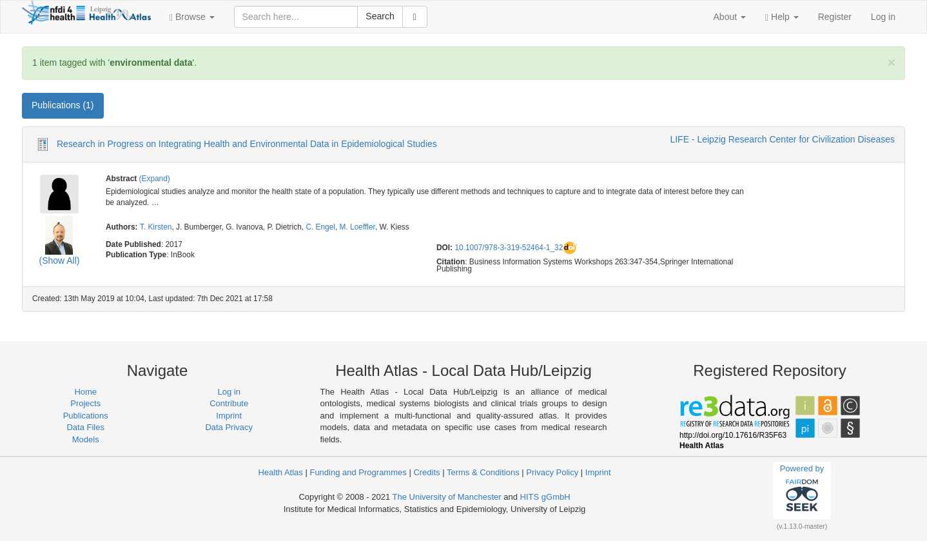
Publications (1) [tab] (63, 105)
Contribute (229, 403)
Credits (426, 472)
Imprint (229, 415)
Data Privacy (229, 427)
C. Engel (320, 226)
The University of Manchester (447, 497)
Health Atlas (280, 472)
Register (835, 17)
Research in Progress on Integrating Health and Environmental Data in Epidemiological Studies (247, 144)
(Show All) (59, 260)
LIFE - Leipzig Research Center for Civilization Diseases (782, 139)
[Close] (891, 62)
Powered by (802, 490)
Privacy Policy (552, 472)
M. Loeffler (357, 226)
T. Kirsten (156, 226)
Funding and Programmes (357, 472)
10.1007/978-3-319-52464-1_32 (508, 247)
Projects (85, 403)
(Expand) (154, 178)
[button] (192, 17)
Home (85, 392)
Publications (85, 415)
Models (85, 439)
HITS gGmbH (545, 497)
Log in (883, 17)
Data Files (85, 427)
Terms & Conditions (483, 472)
